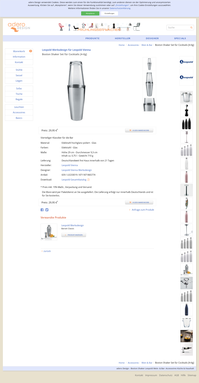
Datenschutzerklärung (120, 8)
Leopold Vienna (70, 165)
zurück (47, 251)
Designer (152, 38)
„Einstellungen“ (122, 5)
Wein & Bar (146, 44)
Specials (180, 38)
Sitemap (192, 375)
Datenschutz (163, 375)
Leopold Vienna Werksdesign (77, 169)
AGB (175, 375)
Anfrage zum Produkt (142, 209)
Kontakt (135, 375)
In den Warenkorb (139, 130)
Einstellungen (109, 13)
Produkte (93, 38)
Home (119, 44)
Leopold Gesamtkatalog (74, 179)
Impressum (148, 375)
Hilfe (182, 375)
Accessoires (132, 44)
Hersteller (122, 38)
